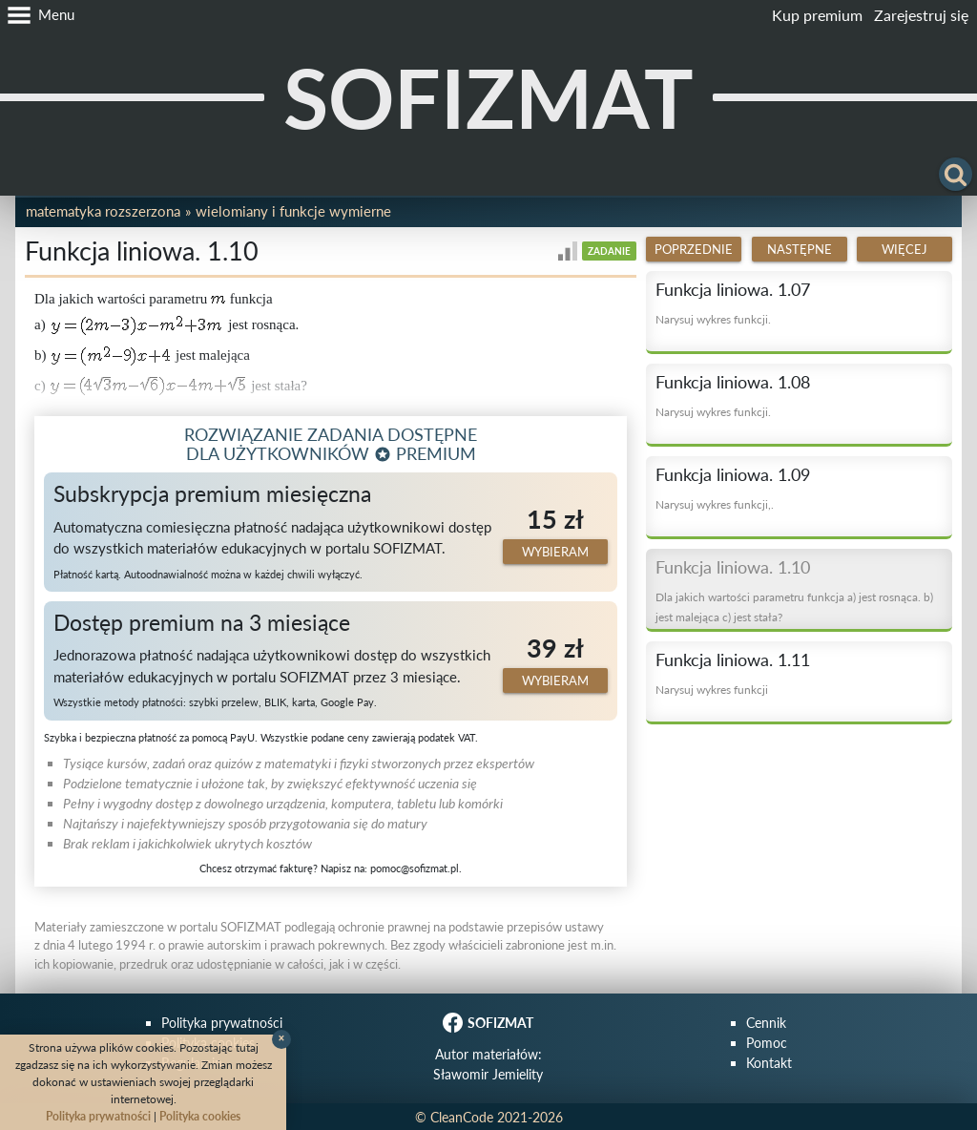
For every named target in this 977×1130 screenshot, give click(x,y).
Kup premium (817, 15)
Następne (799, 249)
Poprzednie (694, 249)
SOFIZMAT (488, 97)
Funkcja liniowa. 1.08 (732, 381)
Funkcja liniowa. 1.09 (732, 474)
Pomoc (766, 1043)
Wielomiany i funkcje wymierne (293, 211)
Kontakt (769, 1063)
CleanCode (461, 1117)
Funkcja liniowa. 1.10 (732, 566)
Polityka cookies (199, 1116)
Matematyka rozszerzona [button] (103, 211)
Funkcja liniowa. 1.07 (732, 289)
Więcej (904, 249)
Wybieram (555, 551)
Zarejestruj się (921, 15)
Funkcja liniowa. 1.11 (732, 659)
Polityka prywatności (221, 1023)
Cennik (766, 1023)
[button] (37, 15)
